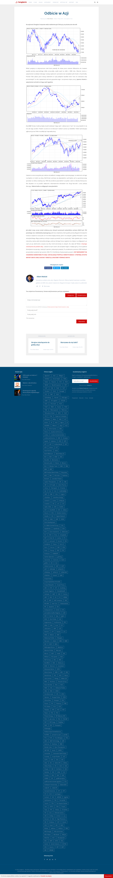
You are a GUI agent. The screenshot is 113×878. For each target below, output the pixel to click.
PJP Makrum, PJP (60, 716)
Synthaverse (47, 800)
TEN (52, 803)
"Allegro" (61, 375)
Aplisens (53, 441)
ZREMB (51, 850)
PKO (59, 719)
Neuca (66, 675)
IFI (60, 597)
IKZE (50, 600)
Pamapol (56, 700)
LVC (64, 631)
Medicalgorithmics (49, 647)
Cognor (63, 494)
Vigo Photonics (61, 819)
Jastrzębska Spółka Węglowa (52, 613)
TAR (55, 800)
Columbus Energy (58, 497)
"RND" (52, 407)
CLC (50, 491)
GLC (56, 563)
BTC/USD (57, 475)
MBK (60, 641)
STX (45, 794)
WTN (56, 841)
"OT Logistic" (54, 400)
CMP (45, 494)
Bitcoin (64, 463)
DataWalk (52, 510)
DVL (62, 525)
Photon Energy (48, 716)
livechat (46, 631)
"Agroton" (47, 375)
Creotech (47, 503)
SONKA (46, 778)
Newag (56, 678)
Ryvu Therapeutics (60, 747)
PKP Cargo (52, 722)
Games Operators (49, 557)
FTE (63, 550)
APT (45, 444)
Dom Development (49, 522)
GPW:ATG (61, 569)
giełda (46, 563)
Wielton (60, 828)
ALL (45, 429)
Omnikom (53, 869)
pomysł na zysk (56, 735)
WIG (67, 828)
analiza (46, 435)
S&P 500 (46, 750)
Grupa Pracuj (60, 585)
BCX (45, 457)
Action (46, 422)
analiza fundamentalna (57, 435)
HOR (59, 594)
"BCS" (66, 382)
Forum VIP (55, 2)
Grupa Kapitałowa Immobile (52, 582)
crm (58, 503)
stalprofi (46, 788)
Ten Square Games (61, 803)
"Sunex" (59, 407)
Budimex (65, 475)
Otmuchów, (47, 700)
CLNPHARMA (62, 491)
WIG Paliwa (47, 834)
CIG (45, 491)
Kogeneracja (47, 622)
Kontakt (71, 2)
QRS (63, 741)
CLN (55, 491)
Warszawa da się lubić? (69, 342)
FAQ (77, 2)
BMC (61, 466)
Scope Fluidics (56, 756)
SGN (60, 766)
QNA (45, 741)
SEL (51, 763)
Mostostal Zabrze (49, 669)
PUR (51, 738)
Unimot (58, 816)
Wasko (46, 828)
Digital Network (60, 516)
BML (67, 466)
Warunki (81, 398)
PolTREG (46, 735)
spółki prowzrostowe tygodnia (53, 781)
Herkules (46, 594)
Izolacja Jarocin (48, 610)
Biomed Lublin (48, 463)
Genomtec (47, 560)
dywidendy (56, 528)
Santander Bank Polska (59, 753)
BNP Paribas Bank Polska (51, 472)
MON (45, 666)
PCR (60, 706)
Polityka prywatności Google (52, 306)
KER (45, 616)
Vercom (46, 819)
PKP (45, 722)
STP (64, 791)
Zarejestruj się (82, 295)
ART (50, 444)
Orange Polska (56, 697)
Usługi (40, 2)
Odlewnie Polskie (60, 688)
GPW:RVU (47, 575)
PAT (52, 703)
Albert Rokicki (50, 18)
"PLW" (46, 407)
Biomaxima (55, 460)
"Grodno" (47, 391)
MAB (45, 635)
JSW (64, 613)
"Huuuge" (61, 391)
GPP (45, 569)
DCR (59, 510)
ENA (50, 535)
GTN (51, 588)
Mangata (59, 638)
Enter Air (51, 538)
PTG (45, 738)
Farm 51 (62, 544)
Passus (46, 703)
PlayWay (60, 722)
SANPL (60, 750)
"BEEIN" (46, 385)
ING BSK (46, 603)
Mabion (52, 635)
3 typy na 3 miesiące (60, 416)
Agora (62, 422)
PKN (45, 719)
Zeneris (51, 847)
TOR (57, 806)
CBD (65, 482)
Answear (65, 438)
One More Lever (48, 694)
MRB (56, 672)
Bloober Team (53, 466)
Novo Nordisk (48, 685)
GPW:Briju (47, 572)
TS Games (64, 809)
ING (66, 600)
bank (56, 450)
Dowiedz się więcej (46, 876)
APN (60, 441)
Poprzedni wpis (41, 336)
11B (45, 416)
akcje (61, 425)
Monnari (52, 666)
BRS (51, 475)
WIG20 (64, 834)
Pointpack (58, 725)
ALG (66, 425)
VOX (45, 825)
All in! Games (52, 429)
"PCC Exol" (53, 404)
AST (66, 444)
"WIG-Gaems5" (54, 410)
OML (45, 691)
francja (52, 550)
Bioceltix (46, 460)
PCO (54, 706)
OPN (62, 694)
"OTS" (46, 404)
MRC (61, 672)
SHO (66, 766)
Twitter (56, 268)
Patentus (58, 703)
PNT (51, 725)
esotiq (59, 538)
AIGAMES (47, 425)
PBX (65, 703)
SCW (52, 759)
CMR (51, 494)
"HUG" (54, 391)
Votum (64, 822)
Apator (46, 441)
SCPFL (46, 759)
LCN (60, 628)
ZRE (45, 850)
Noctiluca (52, 681)
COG (56, 494)
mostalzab (61, 666)
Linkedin (65, 268)
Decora (46, 513)
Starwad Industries (49, 791)
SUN (50, 794)
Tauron (46, 803)
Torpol (63, 806)
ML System (54, 656)
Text (45, 806)
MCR (50, 644)
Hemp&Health (61, 591)
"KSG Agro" (64, 397)
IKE (45, 600)
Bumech (46, 478)
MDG (56, 644)
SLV (64, 772)
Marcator (47, 641)
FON (63, 547)
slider (58, 772)
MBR (66, 641)
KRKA (45, 625)
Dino (45, 519)
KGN (45, 619)
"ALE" (54, 375)
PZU (67, 738)
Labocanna (47, 628)
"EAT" (63, 388)
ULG (50, 813)
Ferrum (52, 547)
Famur (55, 544)
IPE (45, 606)
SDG (57, 759)
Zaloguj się (71, 295)
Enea (55, 535)
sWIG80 (59, 797)
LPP (53, 631)
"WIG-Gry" (64, 410)
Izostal (57, 610)
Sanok (53, 750)
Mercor (46, 653)
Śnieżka (46, 775)
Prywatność (75, 398)
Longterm (21, 869)
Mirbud (46, 656)
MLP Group (47, 660)
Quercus (46, 744)
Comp (54, 500)
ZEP (57, 847)
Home (30, 2)
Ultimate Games (59, 813)
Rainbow (54, 744)
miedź (58, 653)
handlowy (62, 588)
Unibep (51, 816)
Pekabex (46, 710)
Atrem (51, 447)
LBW (54, 628)
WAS (62, 825)
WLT (53, 838)
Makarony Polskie (49, 638)
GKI (52, 563)
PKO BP (65, 719)
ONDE (57, 691)
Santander (47, 753)
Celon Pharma (62, 485)
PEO (58, 710)
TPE (51, 809)
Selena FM (57, 763)
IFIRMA (65, 597)
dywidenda (47, 528)
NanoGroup (47, 675)
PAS (63, 700)
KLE (60, 619)
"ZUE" (65, 413)
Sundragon (58, 794)
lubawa (58, 631)
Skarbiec (46, 772)
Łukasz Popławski (28, 385)
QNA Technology (54, 741)
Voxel (51, 825)
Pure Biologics (59, 738)
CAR (60, 482)
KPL (65, 622)
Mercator (58, 650)
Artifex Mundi (58, 444)
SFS (55, 766)
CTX (63, 503)
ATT (57, 447)
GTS (56, 588)
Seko (45, 763)
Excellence (47, 544)
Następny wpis (71, 336)
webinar (53, 828)
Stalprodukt (63, 784)
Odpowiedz (81, 321)
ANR (59, 438)
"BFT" (65, 385)
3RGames (47, 419)
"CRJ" (52, 388)
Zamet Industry (55, 844)
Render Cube (48, 747)
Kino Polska (53, 619)
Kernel (51, 616)
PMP (45, 725)
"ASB (64, 379)
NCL (55, 675)
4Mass (54, 419)
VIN (45, 822)
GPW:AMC (52, 569)
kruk (56, 625)
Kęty (57, 616)
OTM (64, 697)
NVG (56, 685)
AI (67, 422)
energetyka (63, 535)
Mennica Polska (48, 650)
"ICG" (45, 394)
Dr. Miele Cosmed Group (51, 525)
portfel (65, 735)
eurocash (52, 541)
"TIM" (45, 410)
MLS (55, 660)
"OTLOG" (63, 400)
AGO (56, 422)
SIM (52, 769)
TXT (45, 813)
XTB (62, 841)
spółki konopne (60, 778)
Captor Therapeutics (50, 482)
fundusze (47, 553)
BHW (56, 457)
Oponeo (46, 697)
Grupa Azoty (47, 578)
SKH (53, 772)
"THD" (66, 407)
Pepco (46, 713)
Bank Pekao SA (60, 453)
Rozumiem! (108, 876)
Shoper (46, 769)
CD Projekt (52, 485)
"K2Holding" (47, 397)
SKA (66, 769)
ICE (55, 597)
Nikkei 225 (64, 678)
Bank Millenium (48, 453)
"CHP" (46, 388)
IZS (63, 610)
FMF (58, 547)
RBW (61, 744)
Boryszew (64, 472)
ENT (45, 538)
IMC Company (58, 600)
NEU (60, 675)
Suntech (46, 797)
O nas (35, 2)
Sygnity (66, 797)
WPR (51, 841)
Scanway (46, 756)
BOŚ (45, 475)
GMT (57, 566)
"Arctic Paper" (56, 379)
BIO (61, 457)
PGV (57, 713)
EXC (66, 541)
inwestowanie (64, 603)
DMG (51, 519)
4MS (60, 419)
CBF (45, 485)
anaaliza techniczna (56, 432)
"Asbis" (46, 382)
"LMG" (46, 400)
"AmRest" (47, 379)
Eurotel (60, 541)
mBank (54, 641)
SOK (63, 775)
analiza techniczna (49, 438)
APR (65, 441)
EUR (45, 541)
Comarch (47, 500)
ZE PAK (64, 844)
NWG (45, 688)
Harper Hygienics (49, 591)
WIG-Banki (56, 834)
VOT (58, 822)
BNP (51, 469)
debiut (65, 510)
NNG (45, 681)
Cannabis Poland (57, 478)
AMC (60, 429)
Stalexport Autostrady (50, 784)
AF (51, 422)
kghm (62, 616)
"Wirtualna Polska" (49, 413)
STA (65, 781)
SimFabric (59, 769)
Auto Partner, (48, 450)
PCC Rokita (47, 706)
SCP (64, 756)
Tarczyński (62, 800)
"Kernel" (56, 397)
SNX (58, 775)
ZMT (62, 847)
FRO (58, 550)
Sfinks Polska (48, 766)
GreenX (55, 575)
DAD (55, 507)
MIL (64, 653)
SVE (53, 797)
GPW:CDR (64, 572)
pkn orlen (52, 719)
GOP (62, 566)
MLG (61, 656)
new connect (48, 678)
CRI (53, 503)
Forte (45, 550)
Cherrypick (54, 488)
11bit (50, 416)
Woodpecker (61, 838)
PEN (53, 710)
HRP (45, 597)
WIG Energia (47, 831)
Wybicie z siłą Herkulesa (29, 383)
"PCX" (60, 404)
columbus (47, 497)
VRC (56, 825)
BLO (45, 466)
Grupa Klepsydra (49, 585)
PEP (63, 710)
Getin (62, 560)
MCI (45, 644)
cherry (46, 488)
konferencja (57, 622)
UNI (45, 816)
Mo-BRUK (47, 663)
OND (51, 691)
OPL (57, 694)
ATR (45, 447)
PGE (52, 713)
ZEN (45, 847)
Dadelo (61, 507)
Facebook (48, 268)
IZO (58, 606)
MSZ (67, 672)
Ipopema (51, 606)
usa (64, 816)
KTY (62, 625)
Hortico (65, 594)
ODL (51, 688)
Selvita (65, 763)
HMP (53, 594)
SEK (62, 759)
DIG (52, 516)
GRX (45, 588)
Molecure (60, 663)
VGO (53, 819)
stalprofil (54, 788)
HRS (51, 597)
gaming (59, 557)
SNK (52, 775)
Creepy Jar (61, 500)
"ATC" (60, 382)
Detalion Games (61, 513)
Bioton (57, 463)
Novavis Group (62, 681)
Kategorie (47, 2)
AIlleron (54, 425)
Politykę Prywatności (83, 388)
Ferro (45, 547)
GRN (61, 575)
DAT (45, 510)
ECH (45, 532)
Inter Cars (54, 603)
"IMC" (51, 394)
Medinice (60, 647)
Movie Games (48, 672)
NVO (61, 685)
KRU (51, 625)
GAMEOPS (55, 553)
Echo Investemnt (54, 532)
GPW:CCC (55, 572)
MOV (58, 669)
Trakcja (57, 809)
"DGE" (57, 388)
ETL (65, 538)
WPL (45, 841)
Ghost (64, 869)
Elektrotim (65, 532)
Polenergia (47, 728)
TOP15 (51, 806)
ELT (45, 535)
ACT (65, 419)
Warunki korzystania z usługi (63, 306)
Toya (45, 809)
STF (59, 791)
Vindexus (51, 822)
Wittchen (47, 838)
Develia (46, 516)
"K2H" (57, 394)
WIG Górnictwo (58, 831)
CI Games (62, 488)
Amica (46, 432)
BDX (50, 457)
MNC (60, 660)
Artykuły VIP (63, 2)
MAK (58, 635)
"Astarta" (53, 382)
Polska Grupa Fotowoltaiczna (52, 731)
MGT (52, 653)
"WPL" (59, 413)
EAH (63, 528)
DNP (57, 519)
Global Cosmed (48, 566)
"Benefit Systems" (56, 385)
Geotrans (56, 560)
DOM (62, 519)
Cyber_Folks (47, 507)
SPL (52, 778)
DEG (52, 513)
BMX (45, 469)
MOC (54, 663)
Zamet (46, 844)
